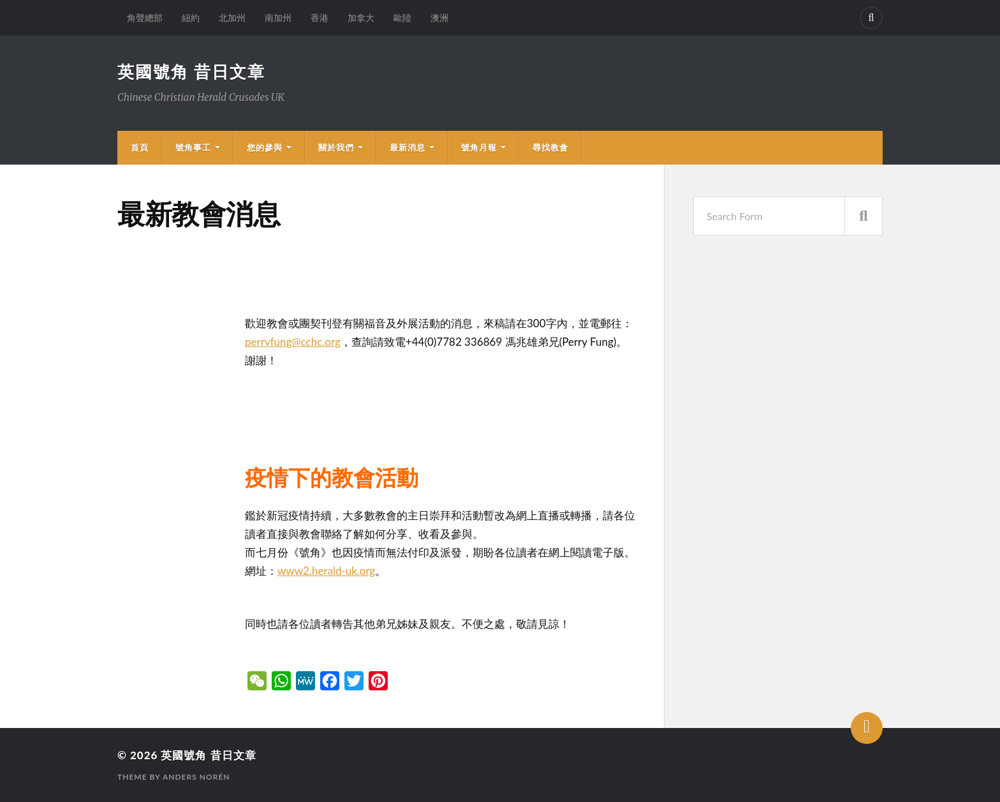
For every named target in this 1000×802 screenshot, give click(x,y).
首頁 (140, 147)
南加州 (278, 17)
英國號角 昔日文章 (191, 71)
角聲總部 (145, 17)
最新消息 (407, 147)
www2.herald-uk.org (326, 570)
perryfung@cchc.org (293, 341)
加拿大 (361, 17)
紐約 (191, 17)
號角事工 (193, 147)
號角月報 (479, 147)
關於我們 (336, 147)
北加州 (232, 17)
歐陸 (402, 17)
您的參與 (265, 147)
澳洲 (439, 17)
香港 (319, 17)
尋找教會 (550, 147)
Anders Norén (196, 777)
